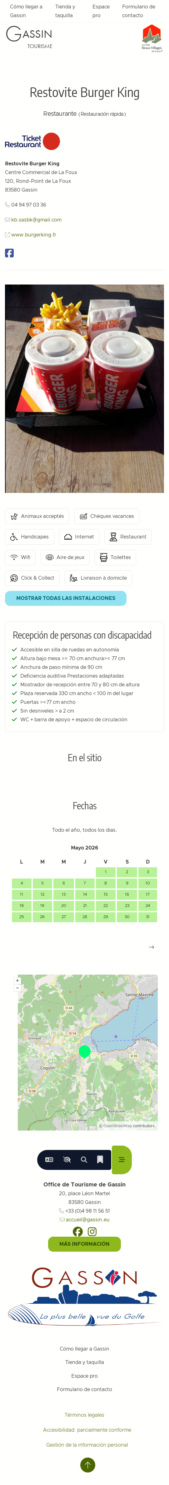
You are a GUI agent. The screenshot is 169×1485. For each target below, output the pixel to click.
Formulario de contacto (138, 11)
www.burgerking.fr (33, 234)
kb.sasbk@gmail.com (36, 219)
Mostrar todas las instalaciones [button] (65, 598)
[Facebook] (77, 1231)
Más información (84, 1244)
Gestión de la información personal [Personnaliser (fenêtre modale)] (87, 1445)
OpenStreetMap (117, 1126)
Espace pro (101, 11)
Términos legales (84, 1415)
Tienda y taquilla (65, 11)
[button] (151, 947)
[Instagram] (92, 1231)
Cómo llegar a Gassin (26, 11)
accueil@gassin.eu (85, 1219)
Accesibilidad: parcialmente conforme (87, 1430)
